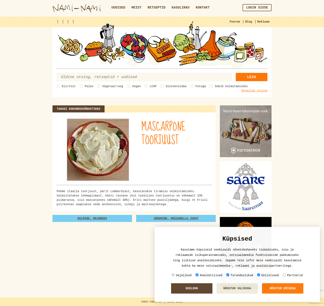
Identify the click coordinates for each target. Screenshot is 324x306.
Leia (251, 77)
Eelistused (268, 275)
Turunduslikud (239, 275)
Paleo (89, 86)
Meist (136, 8)
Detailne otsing (254, 90)
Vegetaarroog (112, 86)
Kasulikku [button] (180, 8)
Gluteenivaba (176, 86)
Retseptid (156, 8)
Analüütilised (209, 275)
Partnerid (293, 275)
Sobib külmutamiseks (231, 86)
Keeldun (192, 288)
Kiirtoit (69, 86)
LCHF (153, 86)
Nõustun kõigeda (283, 288)
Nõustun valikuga (237, 288)
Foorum (235, 21)
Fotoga (200, 86)
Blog (248, 21)
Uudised (118, 8)
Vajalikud (182, 275)
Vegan (136, 86)
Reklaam (263, 21)
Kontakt (203, 8)
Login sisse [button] (257, 8)
